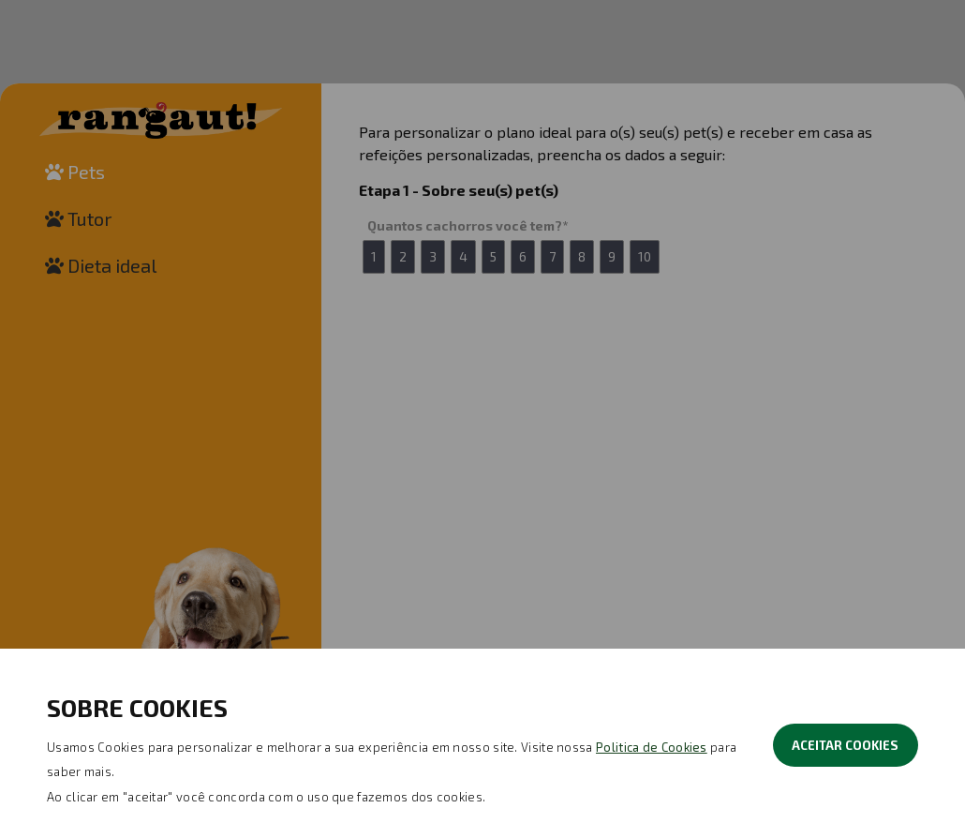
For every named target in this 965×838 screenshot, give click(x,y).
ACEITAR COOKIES (845, 745)
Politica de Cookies (651, 747)
